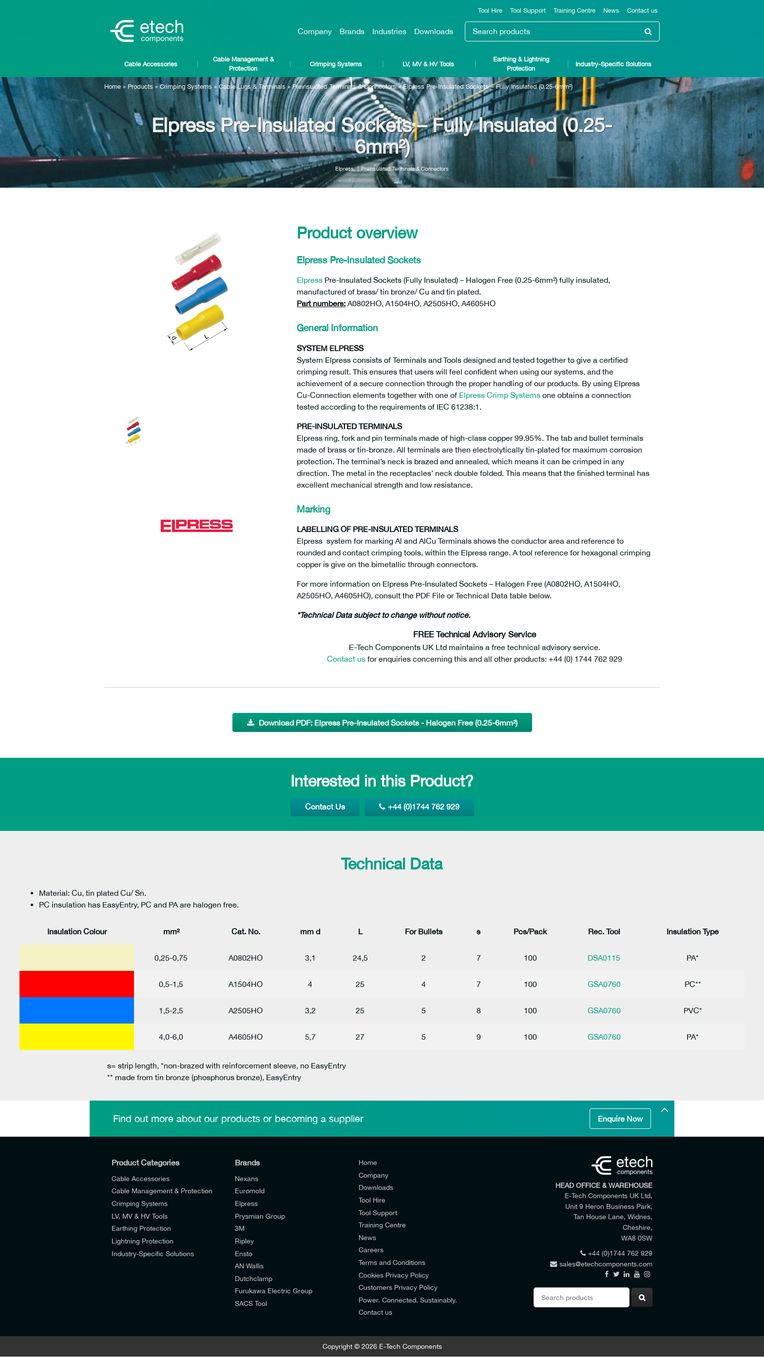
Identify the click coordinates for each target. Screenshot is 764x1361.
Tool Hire (490, 10)
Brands (352, 31)
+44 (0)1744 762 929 (419, 806)
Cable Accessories (150, 64)
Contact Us (325, 806)
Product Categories (145, 1162)
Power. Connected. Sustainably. (408, 1300)
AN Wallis (249, 1266)
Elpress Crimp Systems (499, 395)
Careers (371, 1249)
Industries (389, 31)
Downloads (433, 31)
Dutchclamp (253, 1278)
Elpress (344, 168)
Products (140, 86)
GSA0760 (604, 984)
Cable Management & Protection (243, 64)
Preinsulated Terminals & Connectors (344, 86)
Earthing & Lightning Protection (521, 64)
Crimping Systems (336, 64)
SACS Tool (251, 1303)
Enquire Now (620, 1118)
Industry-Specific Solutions (613, 64)
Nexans (246, 1178)
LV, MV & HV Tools (428, 64)
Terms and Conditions (392, 1262)
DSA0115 (604, 957)
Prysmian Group (260, 1216)
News (611, 10)
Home (112, 86)
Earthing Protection (141, 1228)
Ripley (244, 1241)
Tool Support (528, 10)
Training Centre (574, 10)
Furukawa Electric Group (273, 1290)
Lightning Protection (142, 1241)
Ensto (243, 1253)
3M (240, 1228)
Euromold (250, 1190)
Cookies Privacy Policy (394, 1275)
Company (315, 31)
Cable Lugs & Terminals (252, 86)
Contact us (642, 10)
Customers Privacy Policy (398, 1287)
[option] (197, 302)
